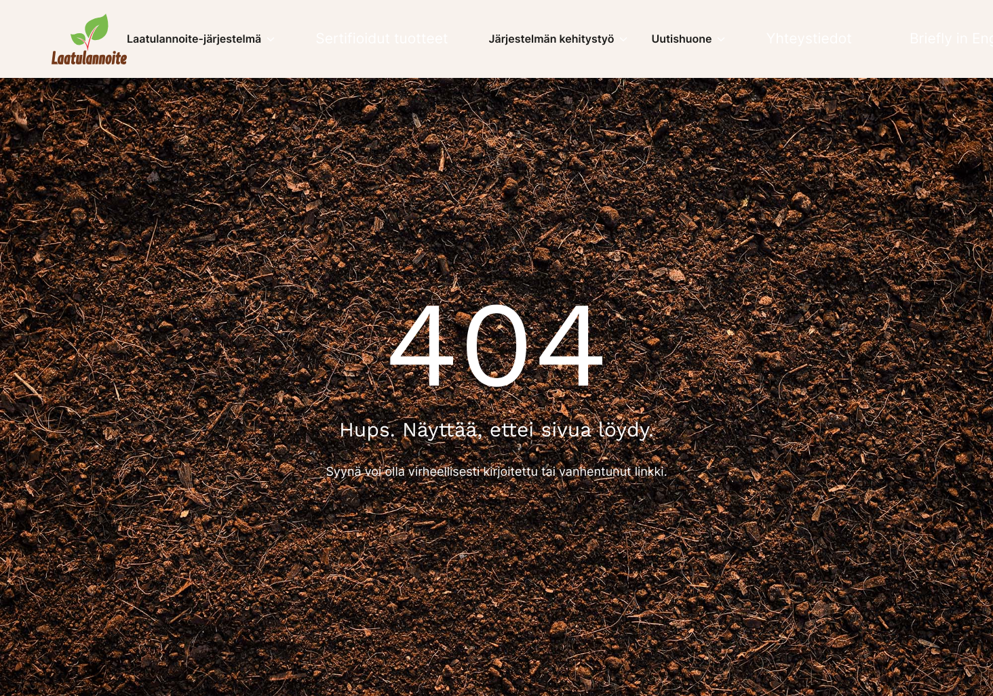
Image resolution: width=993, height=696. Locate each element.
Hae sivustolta (934, 38)
